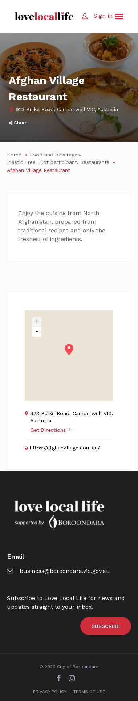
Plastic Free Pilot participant (42, 162)
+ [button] (36, 322)
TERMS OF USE (89, 691)
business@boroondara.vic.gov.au (58, 570)
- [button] (36, 332)
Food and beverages (55, 154)
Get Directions (50, 430)
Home (14, 154)
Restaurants (94, 162)
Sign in (103, 15)
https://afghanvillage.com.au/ (65, 448)
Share (18, 123)
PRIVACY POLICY (49, 691)
